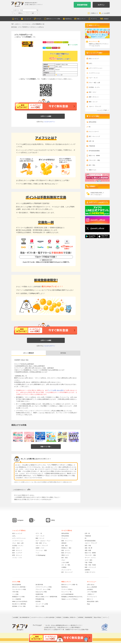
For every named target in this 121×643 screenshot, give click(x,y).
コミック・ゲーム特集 (42, 604)
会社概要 (15, 617)
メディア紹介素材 (92, 591)
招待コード (90, 599)
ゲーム (13, 13)
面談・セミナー (65, 550)
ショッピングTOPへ (102, 110)
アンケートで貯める (67, 589)
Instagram (20, 520)
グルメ (63, 560)
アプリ (27, 13)
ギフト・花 (39, 533)
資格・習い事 (88, 548)
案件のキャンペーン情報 (53, 18)
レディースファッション (95, 68)
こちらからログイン (49, 121)
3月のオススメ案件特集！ (19, 587)
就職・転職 (88, 550)
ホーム (16, 18)
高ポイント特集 (40, 606)
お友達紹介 (90, 589)
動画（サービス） (66, 552)
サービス (38, 18)
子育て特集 (15, 591)
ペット (37, 552)
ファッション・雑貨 (41, 550)
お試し (91, 63)
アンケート (94, 18)
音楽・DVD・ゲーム (41, 543)
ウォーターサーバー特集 (19, 589)
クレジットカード (94, 131)
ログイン (101, 5)
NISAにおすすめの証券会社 (19, 601)
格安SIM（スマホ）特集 (19, 606)
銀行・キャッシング (94, 136)
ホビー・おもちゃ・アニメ (43, 540)
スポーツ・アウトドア (95, 106)
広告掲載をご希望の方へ (69, 617)
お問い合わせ (90, 584)
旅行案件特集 (39, 584)
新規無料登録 (82, 5)
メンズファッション (94, 73)
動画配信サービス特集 (18, 596)
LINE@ (53, 520)
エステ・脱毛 (88, 560)
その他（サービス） (90, 572)
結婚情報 (87, 569)
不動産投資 (92, 146)
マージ (38, 13)
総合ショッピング (94, 58)
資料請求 (63, 543)
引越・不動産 (88, 562)
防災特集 (38, 601)
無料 (33, 13)
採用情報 (80, 617)
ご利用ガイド (94, 13)
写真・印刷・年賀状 (90, 565)
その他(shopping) (40, 555)
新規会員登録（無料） (93, 601)
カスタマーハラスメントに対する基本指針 (43, 617)
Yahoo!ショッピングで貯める (69, 599)
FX (89, 126)
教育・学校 (88, 545)
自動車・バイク (40, 548)
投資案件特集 (39, 594)
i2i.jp (88, 604)
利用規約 (58, 617)
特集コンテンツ (81, 18)
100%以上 (20, 13)
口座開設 (63, 567)
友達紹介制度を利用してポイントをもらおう (97, 193)
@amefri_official (97, 228)
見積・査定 (64, 545)
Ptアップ (65, 42)
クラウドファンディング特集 (44, 587)
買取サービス (92, 170)
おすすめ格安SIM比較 (67, 594)
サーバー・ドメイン (90, 557)
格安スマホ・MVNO (94, 155)
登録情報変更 (88, 617)
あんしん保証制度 (92, 587)
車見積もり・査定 (66, 548)
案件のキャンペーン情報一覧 (69, 584)
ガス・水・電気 (65, 565)
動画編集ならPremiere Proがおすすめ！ (72, 596)
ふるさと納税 (65, 562)
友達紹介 (106, 18)
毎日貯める (68, 18)
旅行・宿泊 (92, 165)
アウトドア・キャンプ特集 (43, 589)
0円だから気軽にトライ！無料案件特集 (46, 596)
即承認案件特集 (40, 599)
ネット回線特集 (16, 599)
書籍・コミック (93, 101)
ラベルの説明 (73, 45)
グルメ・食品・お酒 (94, 82)
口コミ (58, 75)
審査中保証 (50, 42)
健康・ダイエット (94, 97)
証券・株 (91, 141)
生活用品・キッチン (94, 87)
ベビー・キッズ (93, 77)
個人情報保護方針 (25, 617)
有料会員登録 (65, 536)
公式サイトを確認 (46, 116)
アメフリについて (92, 596)
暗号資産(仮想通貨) (94, 150)
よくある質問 (106, 13)
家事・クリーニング (90, 567)
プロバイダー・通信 (94, 160)
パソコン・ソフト (17, 557)
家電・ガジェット (17, 555)
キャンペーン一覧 (66, 591)
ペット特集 (15, 594)
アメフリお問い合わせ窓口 (56, 390)
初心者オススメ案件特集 (19, 604)
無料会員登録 (92, 122)
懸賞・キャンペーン (67, 540)
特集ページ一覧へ (46, 446)
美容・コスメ (92, 92)
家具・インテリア (17, 552)
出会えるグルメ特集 (41, 591)
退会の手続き (97, 617)
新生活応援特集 (16, 584)
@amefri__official (97, 220)
